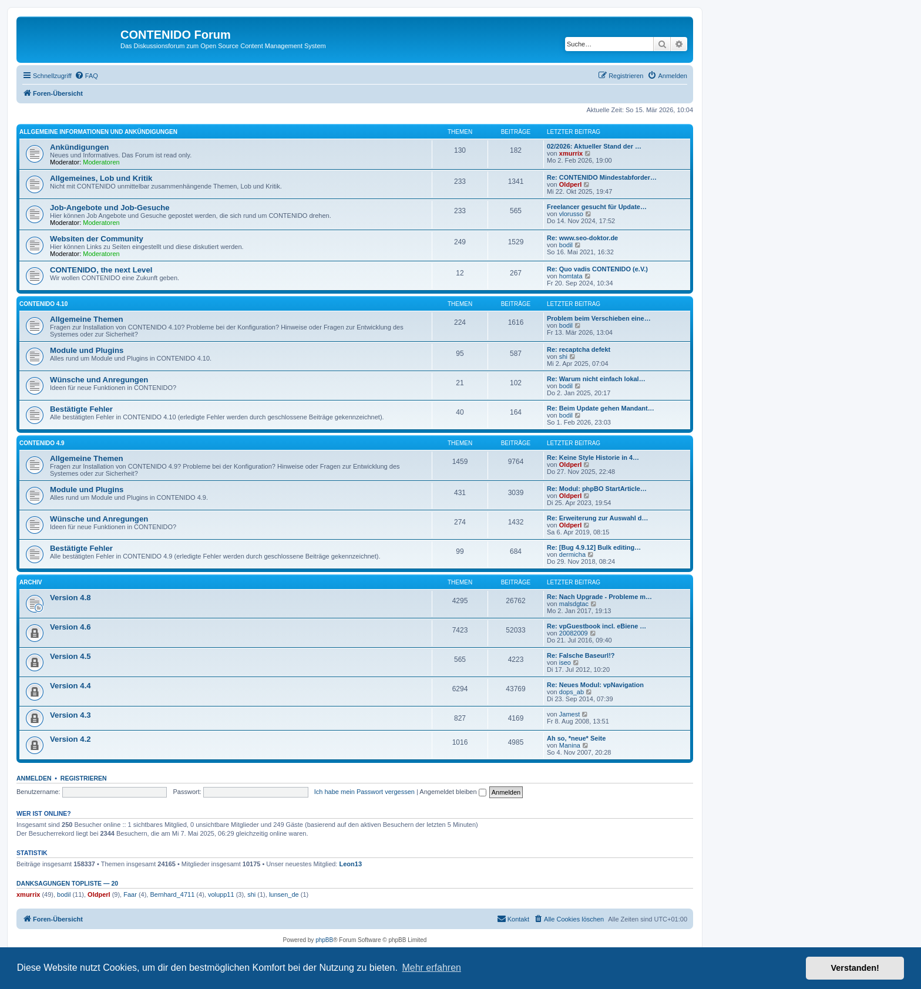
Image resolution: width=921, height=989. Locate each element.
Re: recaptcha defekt (578, 349)
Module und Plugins (86, 350)
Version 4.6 (70, 627)
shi (563, 356)
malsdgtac (574, 603)
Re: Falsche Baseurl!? (581, 655)
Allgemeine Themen (86, 319)
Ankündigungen (79, 147)
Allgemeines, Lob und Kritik (101, 178)
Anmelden (34, 778)
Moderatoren (101, 162)
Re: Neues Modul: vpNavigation (595, 684)
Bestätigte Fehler (81, 409)
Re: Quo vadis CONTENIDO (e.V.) (597, 269)
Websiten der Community (96, 238)
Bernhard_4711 (172, 894)
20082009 (573, 633)
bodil (566, 244)
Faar (130, 894)
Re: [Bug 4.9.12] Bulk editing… (594, 547)
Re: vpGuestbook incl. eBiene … (596, 626)
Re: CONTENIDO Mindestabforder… (602, 177)
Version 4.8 (70, 597)
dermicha (572, 554)
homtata (571, 276)
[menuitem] (86, 76)
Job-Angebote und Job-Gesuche (110, 207)
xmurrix (571, 153)
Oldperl (570, 184)
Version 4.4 (70, 685)
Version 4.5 (70, 656)
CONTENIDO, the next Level (101, 269)
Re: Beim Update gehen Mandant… (600, 408)
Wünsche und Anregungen (99, 379)
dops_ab (571, 691)
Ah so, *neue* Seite (576, 738)
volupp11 (221, 894)
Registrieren (83, 778)
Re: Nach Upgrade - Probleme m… (599, 596)
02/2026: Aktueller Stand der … (594, 146)
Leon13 (351, 863)
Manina (569, 745)
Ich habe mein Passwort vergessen (364, 791)
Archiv (30, 582)
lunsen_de (284, 894)
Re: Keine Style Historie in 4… (593, 457)
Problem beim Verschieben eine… (599, 318)
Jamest (569, 714)
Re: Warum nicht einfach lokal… (596, 378)
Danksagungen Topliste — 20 (67, 883)
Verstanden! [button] (855, 968)
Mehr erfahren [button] (431, 968)
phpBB (324, 940)
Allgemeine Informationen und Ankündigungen (98, 132)
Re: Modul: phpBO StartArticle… (597, 488)
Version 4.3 (70, 715)
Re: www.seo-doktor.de (582, 237)
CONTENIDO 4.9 (42, 443)
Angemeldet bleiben (452, 791)
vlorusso (571, 213)
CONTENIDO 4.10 (43, 304)
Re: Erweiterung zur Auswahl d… (597, 518)
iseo (565, 662)
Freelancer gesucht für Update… (597, 206)
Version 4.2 (70, 739)
